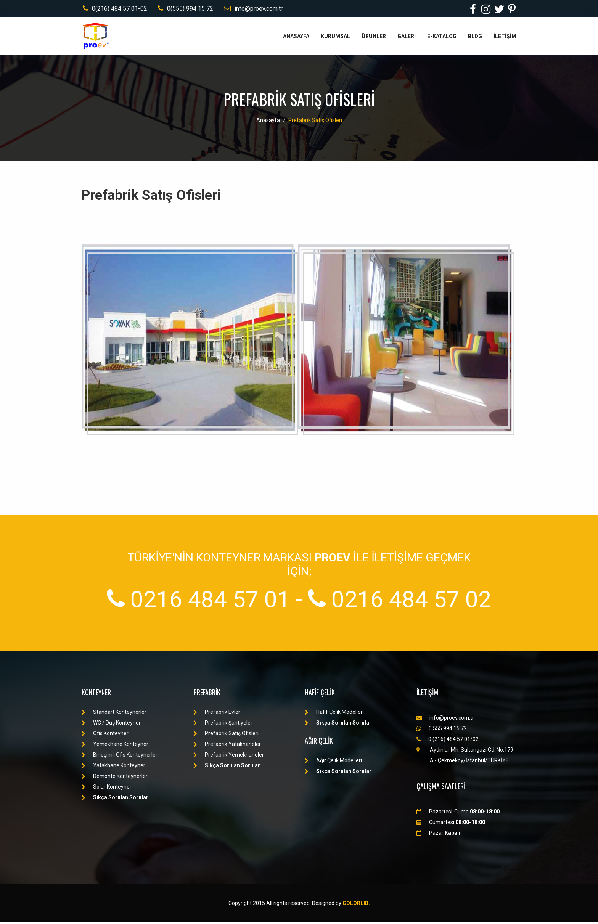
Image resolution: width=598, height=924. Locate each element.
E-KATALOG (442, 38)
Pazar (438, 835)
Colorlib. (356, 905)
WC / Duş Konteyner (111, 725)
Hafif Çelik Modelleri (334, 714)
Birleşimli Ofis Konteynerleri (120, 757)
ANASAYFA (296, 38)
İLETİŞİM (505, 38)
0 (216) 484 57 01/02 (447, 741)
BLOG (475, 38)
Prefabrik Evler (216, 714)
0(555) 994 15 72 (185, 9)
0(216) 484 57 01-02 (114, 9)
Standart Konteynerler (114, 714)
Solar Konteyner (107, 789)
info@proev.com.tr (253, 9)
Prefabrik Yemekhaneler (228, 757)
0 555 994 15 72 (441, 730)
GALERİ (406, 38)
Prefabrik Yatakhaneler (227, 746)
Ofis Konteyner (105, 735)
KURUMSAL (335, 38)
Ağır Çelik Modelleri (333, 762)
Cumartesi (450, 824)
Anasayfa (268, 122)
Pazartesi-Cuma (458, 813)
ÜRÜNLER (374, 38)
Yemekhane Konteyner (115, 746)
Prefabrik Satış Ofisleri (315, 122)
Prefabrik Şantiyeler (222, 725)
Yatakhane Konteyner (113, 767)
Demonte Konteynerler (115, 778)
